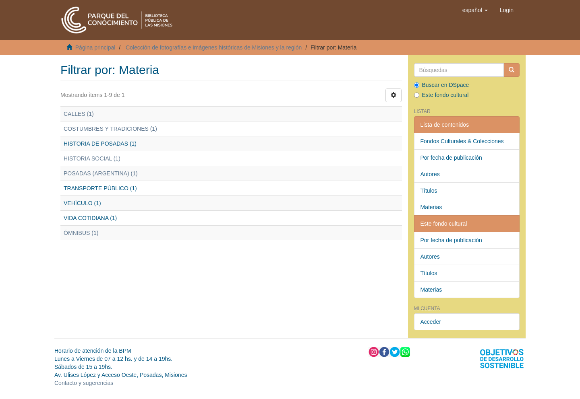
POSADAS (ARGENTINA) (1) (101, 173)
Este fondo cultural (441, 95)
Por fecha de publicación (451, 157)
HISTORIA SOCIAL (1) (92, 158)
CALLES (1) (79, 114)
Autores (430, 174)
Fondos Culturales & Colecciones (462, 141)
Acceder (430, 322)
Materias (431, 207)
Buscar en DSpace (441, 85)
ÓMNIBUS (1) (81, 233)
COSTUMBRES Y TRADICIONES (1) (110, 128)
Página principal (95, 47)
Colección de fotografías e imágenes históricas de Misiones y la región (214, 47)
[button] (475, 10)
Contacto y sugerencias (83, 383)
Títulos (428, 190)
